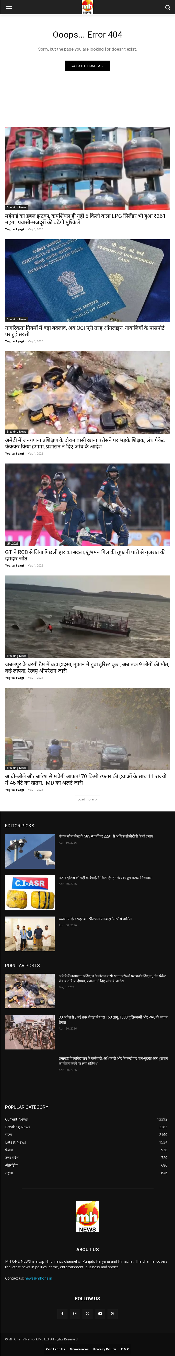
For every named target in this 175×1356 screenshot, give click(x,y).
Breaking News (16, 207)
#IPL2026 (12, 543)
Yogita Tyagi (14, 229)
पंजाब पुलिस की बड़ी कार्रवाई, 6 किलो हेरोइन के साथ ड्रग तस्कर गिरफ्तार (105, 878)
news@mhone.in (38, 1278)
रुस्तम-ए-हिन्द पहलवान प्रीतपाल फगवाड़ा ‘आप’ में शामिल (95, 919)
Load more (87, 799)
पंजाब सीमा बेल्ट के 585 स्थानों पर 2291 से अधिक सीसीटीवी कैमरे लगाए (106, 836)
